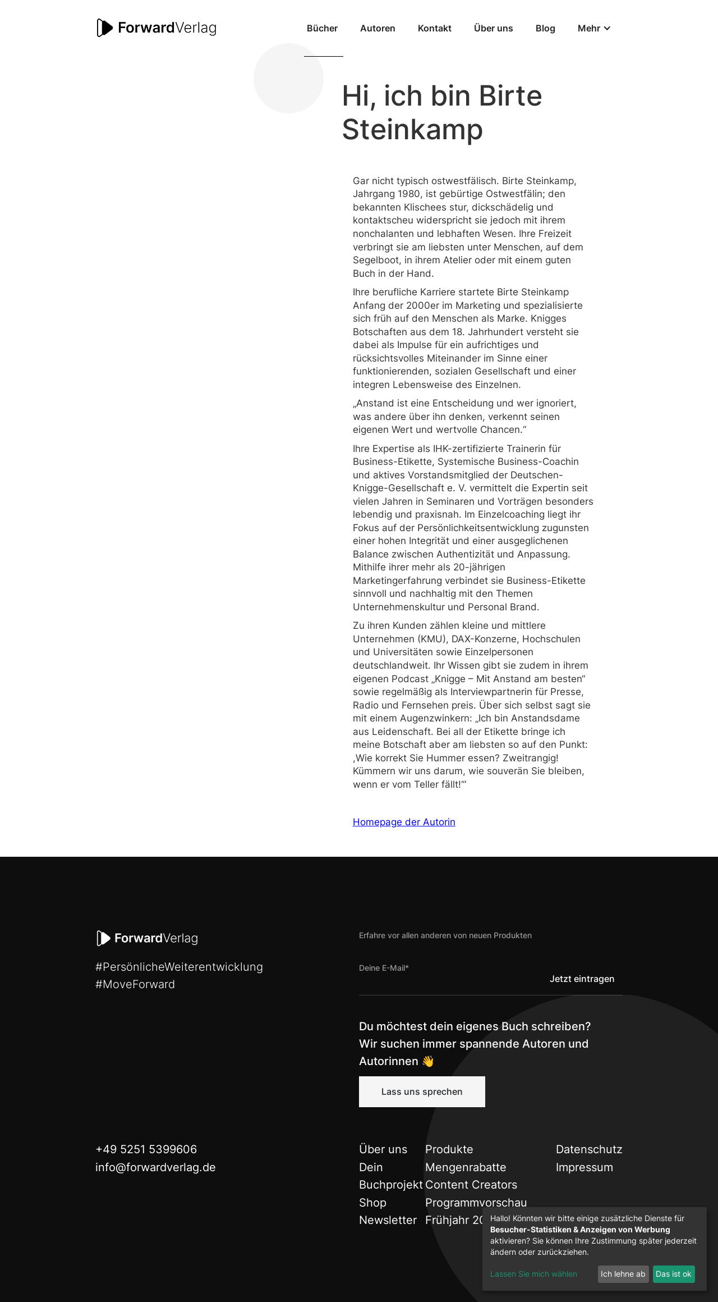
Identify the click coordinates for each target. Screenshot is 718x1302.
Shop (372, 1202)
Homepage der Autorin (404, 822)
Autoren (377, 28)
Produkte (449, 1149)
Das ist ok (674, 1273)
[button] (595, 28)
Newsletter (388, 1220)
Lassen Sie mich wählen (533, 1273)
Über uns (493, 28)
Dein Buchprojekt (391, 1176)
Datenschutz (589, 1149)
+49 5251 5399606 (146, 1149)
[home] (157, 28)
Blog (545, 28)
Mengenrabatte (466, 1167)
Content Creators (471, 1184)
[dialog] (594, 1249)
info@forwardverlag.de (155, 1167)
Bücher (322, 28)
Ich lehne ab (623, 1273)
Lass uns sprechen (422, 1091)
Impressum (584, 1167)
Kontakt (435, 28)
